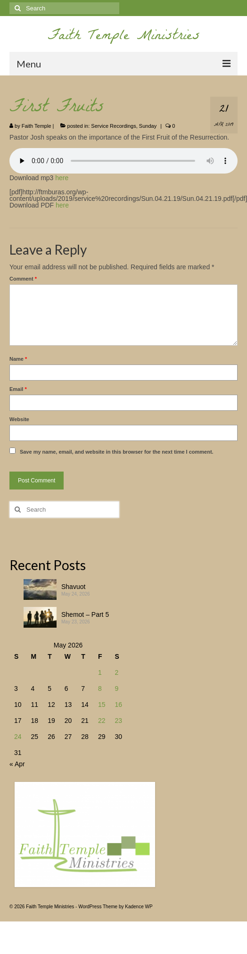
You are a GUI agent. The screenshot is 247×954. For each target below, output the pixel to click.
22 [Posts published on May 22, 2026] (102, 720)
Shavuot (73, 586)
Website (19, 419)
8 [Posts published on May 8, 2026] (100, 688)
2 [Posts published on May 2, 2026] (116, 672)
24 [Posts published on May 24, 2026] (18, 736)
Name (18, 359)
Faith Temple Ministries (124, 37)
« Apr (17, 764)
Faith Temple (36, 126)
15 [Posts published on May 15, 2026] (102, 704)
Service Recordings (113, 126)
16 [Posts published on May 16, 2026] (118, 704)
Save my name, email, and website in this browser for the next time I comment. (117, 452)
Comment (23, 279)
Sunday (147, 126)
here (61, 178)
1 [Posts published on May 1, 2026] (100, 672)
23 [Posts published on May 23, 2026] (118, 720)
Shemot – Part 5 (85, 614)
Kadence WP (138, 906)
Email (18, 389)
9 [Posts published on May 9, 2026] (116, 688)
